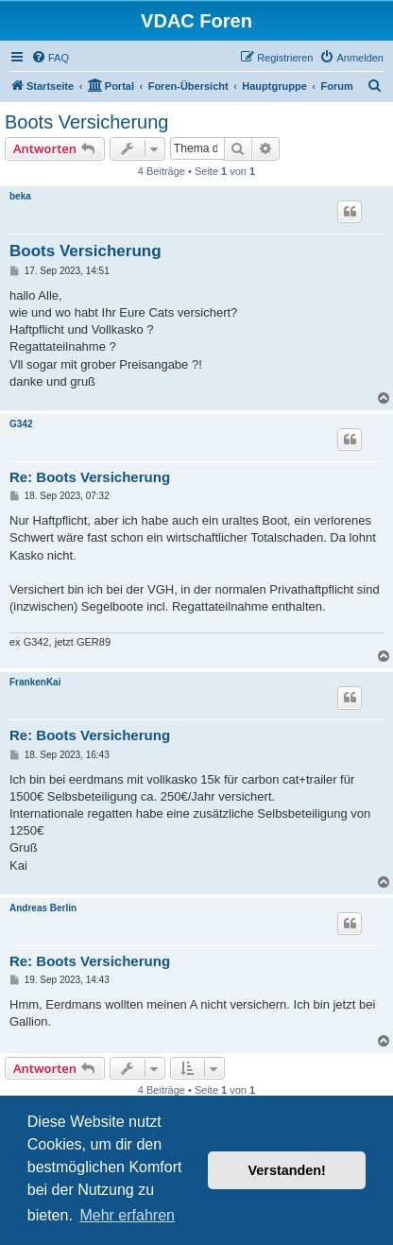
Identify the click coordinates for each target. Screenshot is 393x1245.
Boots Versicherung (86, 122)
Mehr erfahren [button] (127, 1215)
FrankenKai (34, 682)
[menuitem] (50, 57)
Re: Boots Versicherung (89, 477)
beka (20, 196)
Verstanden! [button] (287, 1170)
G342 (20, 424)
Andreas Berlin (43, 908)
